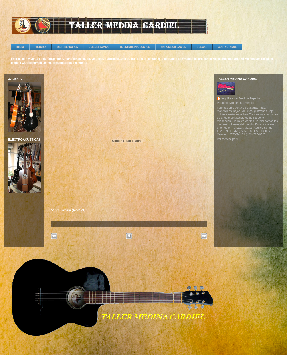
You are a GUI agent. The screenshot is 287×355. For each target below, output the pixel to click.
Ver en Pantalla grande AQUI (69, 210)
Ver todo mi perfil (228, 139)
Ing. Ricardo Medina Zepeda (240, 98)
